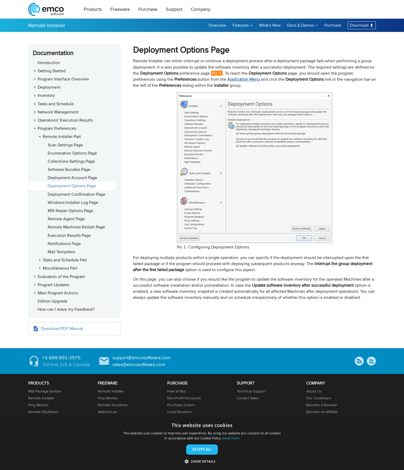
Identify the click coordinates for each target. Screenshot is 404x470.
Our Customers (318, 398)
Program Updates (53, 285)
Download (359, 25)
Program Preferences (57, 128)
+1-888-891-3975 (61, 357)
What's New (270, 25)
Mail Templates (61, 252)
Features (241, 25)
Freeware (120, 9)
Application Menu (243, 79)
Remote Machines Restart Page (76, 227)
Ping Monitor (38, 404)
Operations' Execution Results (65, 120)
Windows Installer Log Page (73, 202)
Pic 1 (216, 73)
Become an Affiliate (322, 411)
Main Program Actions (58, 293)
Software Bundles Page (69, 169)
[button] (202, 461)
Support (174, 9)
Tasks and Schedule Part (65, 260)
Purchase (147, 9)
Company (200, 9)
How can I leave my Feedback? (66, 309)
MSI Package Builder (44, 391)
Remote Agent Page (66, 219)
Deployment (49, 87)
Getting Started (52, 71)
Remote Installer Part (62, 136)
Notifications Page (64, 244)
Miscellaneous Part (60, 268)
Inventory (46, 95)
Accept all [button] (202, 449)
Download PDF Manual (62, 328)
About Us (314, 391)
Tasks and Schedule (56, 104)
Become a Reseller (321, 404)
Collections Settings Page (71, 161)
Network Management (58, 112)
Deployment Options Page (72, 186)
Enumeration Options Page (72, 153)
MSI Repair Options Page (70, 211)
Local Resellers (179, 411)
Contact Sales (248, 398)
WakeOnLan (107, 411)
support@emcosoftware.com (141, 357)
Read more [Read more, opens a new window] (231, 438)
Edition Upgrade (52, 301)
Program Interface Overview (63, 79)
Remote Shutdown (43, 411)
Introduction (49, 63)
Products (93, 9)
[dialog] (202, 444)
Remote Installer (46, 25)
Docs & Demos (300, 25)
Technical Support (251, 391)
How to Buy (176, 391)
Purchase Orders (181, 404)
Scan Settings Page (65, 145)
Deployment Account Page (72, 178)
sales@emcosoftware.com (138, 364)
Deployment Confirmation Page (76, 194)
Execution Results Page (69, 235)
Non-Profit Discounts (184, 398)
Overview (217, 25)
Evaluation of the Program (61, 277)
